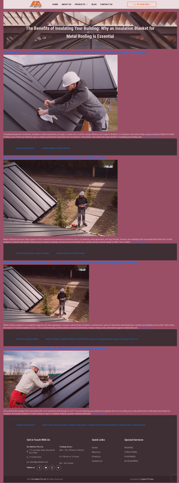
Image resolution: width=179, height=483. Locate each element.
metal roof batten (42, 253)
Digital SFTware (147, 479)
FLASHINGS (130, 456)
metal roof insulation (121, 339)
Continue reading (149, 137)
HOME (55, 4)
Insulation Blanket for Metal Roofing (55, 148)
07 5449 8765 (141, 4)
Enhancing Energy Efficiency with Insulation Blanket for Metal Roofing (54, 157)
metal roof (134, 339)
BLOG (94, 4)
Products (96, 456)
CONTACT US (106, 4)
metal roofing (47, 425)
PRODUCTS (81, 4)
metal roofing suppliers (25, 148)
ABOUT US (66, 4)
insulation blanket (138, 425)
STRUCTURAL (130, 452)
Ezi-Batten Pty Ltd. (38, 479)
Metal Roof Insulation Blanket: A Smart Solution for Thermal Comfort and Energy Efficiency (70, 262)
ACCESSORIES (131, 461)
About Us (96, 452)
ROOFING (128, 447)
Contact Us (97, 461)
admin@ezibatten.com (39, 462)
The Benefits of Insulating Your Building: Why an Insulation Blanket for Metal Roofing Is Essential (74, 52)
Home (49, 23)
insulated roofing (94, 425)
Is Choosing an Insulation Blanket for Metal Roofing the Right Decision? (55, 348)
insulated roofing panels (25, 425)
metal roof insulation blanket (27, 339)
